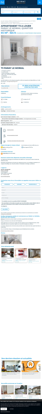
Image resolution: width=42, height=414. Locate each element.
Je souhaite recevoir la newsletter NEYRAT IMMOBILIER (14, 201)
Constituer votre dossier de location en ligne (15, 140)
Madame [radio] (19, 184)
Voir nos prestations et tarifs (12, 135)
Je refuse (11, 408)
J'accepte (4, 408)
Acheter (3, 7)
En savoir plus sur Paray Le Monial (7, 230)
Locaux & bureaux (22, 7)
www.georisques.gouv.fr (12, 81)
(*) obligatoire (4, 206)
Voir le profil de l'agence (5, 176)
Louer (9, 7)
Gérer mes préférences (5, 411)
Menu (39, 2)
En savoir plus (3, 149)
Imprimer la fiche (10, 129)
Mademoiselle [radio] (33, 184)
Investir (14, 7)
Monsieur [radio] (7, 184)
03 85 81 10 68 (6, 174)
